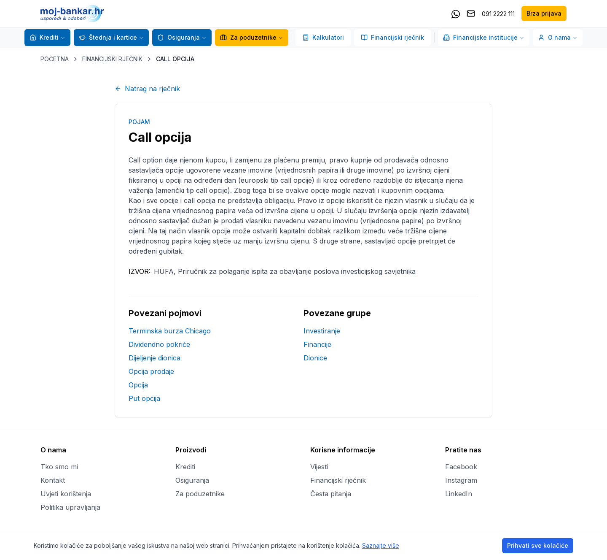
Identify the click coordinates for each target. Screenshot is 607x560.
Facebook (461, 467)
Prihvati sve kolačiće (537, 545)
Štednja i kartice (108, 37)
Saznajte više (380, 545)
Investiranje (322, 331)
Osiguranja (178, 37)
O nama (557, 37)
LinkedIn (458, 494)
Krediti (44, 37)
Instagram (461, 480)
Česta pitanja (330, 494)
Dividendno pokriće (159, 344)
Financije (317, 344)
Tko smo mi (59, 467)
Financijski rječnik (392, 37)
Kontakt (52, 480)
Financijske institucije (483, 37)
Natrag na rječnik (147, 88)
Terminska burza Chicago (170, 331)
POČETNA (54, 58)
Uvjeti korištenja (65, 494)
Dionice (315, 358)
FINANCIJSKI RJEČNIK (112, 58)
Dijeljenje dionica (154, 358)
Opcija (138, 385)
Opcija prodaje (151, 371)
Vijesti (319, 467)
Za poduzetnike (248, 37)
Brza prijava (543, 13)
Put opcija (144, 398)
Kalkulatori (323, 37)
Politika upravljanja (70, 507)
